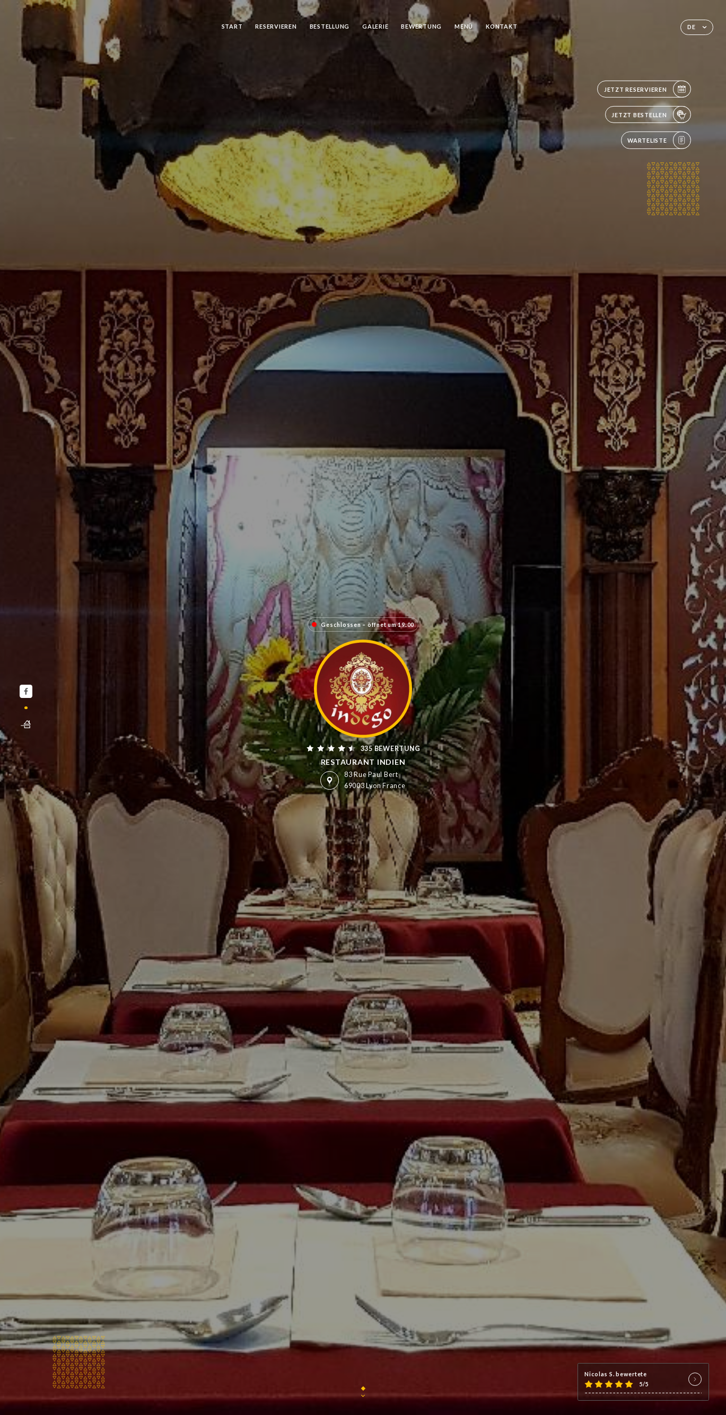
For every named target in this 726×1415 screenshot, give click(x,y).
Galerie (375, 26)
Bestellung (329, 26)
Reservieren (275, 26)
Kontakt (501, 26)
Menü (463, 26)
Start (232, 26)
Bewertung (421, 26)
